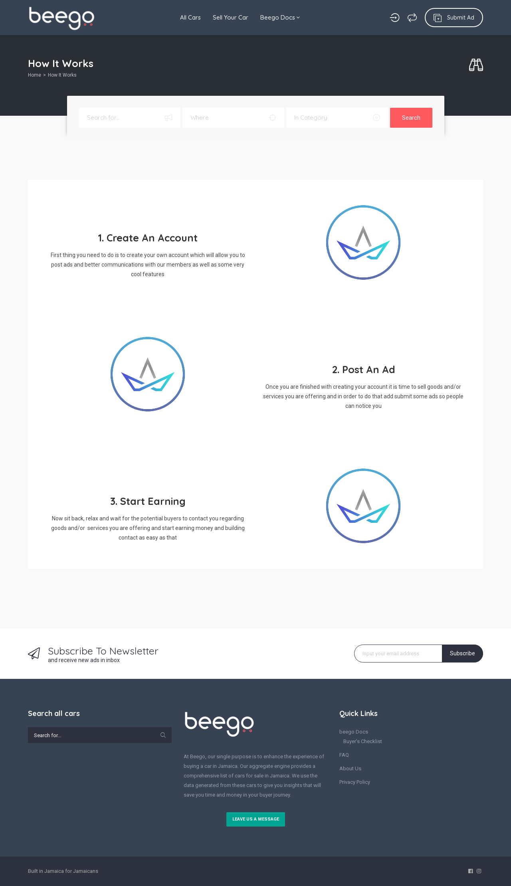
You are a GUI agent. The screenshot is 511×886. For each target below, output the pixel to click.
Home (34, 75)
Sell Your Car (230, 17)
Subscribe (462, 653)
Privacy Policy (354, 782)
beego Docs (353, 732)
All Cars (190, 17)
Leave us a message (255, 819)
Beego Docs (280, 17)
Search (411, 117)
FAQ (344, 755)
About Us (350, 768)
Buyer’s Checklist (362, 741)
